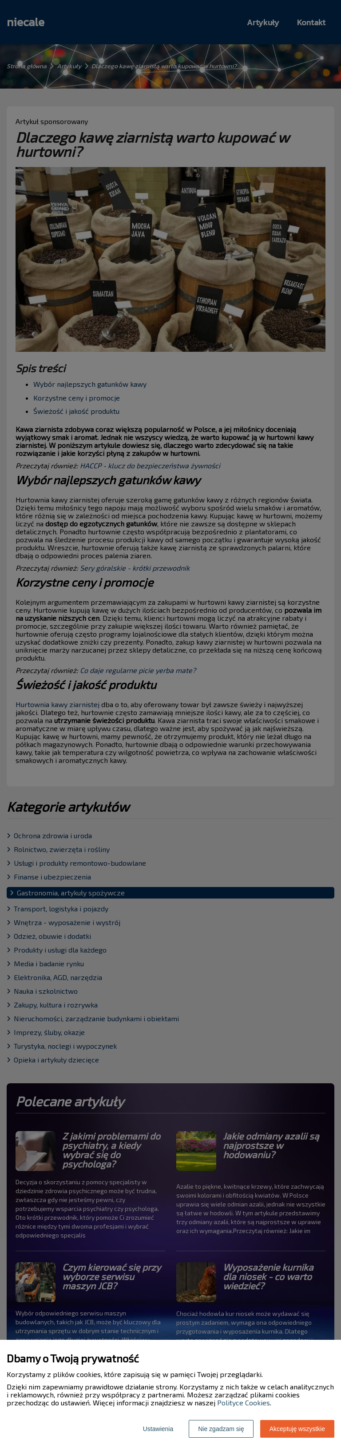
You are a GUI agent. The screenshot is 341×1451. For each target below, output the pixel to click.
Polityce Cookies (243, 1402)
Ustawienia (158, 1428)
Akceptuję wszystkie (297, 1428)
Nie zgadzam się (221, 1428)
